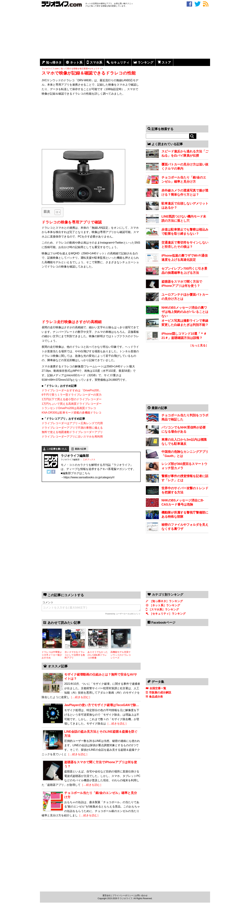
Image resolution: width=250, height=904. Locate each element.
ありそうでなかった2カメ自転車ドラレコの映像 (98, 655)
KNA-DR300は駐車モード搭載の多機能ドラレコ (71, 412)
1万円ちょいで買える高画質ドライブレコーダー (72, 403)
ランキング (145, 62)
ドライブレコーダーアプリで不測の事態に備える (72, 427)
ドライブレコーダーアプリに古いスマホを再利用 (72, 436)
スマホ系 (96, 62)
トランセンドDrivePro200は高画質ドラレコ (69, 408)
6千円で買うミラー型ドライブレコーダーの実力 (72, 394)
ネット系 (76, 62)
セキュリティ (120, 62)
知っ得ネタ (54, 62)
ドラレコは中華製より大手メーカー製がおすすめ (52, 655)
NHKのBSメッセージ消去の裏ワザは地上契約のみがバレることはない (184, 312)
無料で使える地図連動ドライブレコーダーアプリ (72, 432)
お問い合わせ (141, 895)
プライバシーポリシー (122, 895)
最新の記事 (80, 449)
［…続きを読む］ (80, 697)
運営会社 (106, 895)
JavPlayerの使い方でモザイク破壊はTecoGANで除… (101, 705)
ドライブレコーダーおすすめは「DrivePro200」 (72, 390)
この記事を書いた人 (57, 449)
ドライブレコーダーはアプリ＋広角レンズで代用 (72, 423)
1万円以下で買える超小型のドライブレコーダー (72, 399)
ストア (166, 62)
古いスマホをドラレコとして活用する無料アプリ (75, 655)
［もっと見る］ (198, 345)
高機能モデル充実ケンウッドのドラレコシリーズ (120, 655)
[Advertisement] (125, 33)
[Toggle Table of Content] (56, 212)
